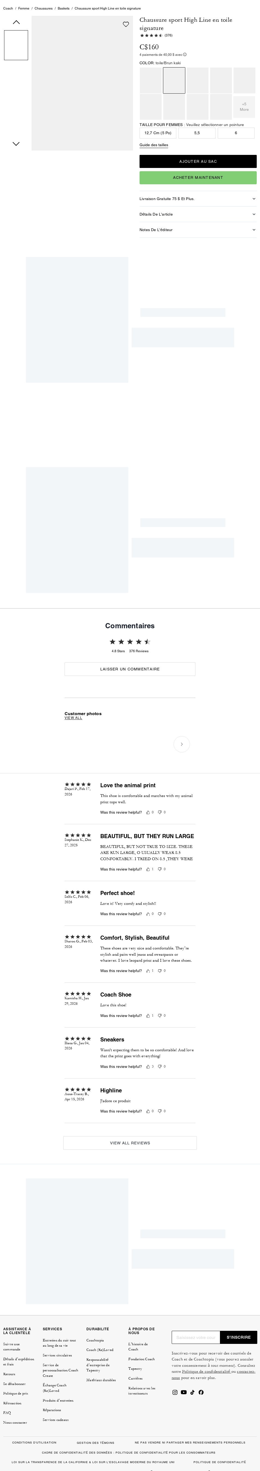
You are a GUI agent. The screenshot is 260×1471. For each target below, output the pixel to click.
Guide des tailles (154, 171)
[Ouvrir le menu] (250, 13)
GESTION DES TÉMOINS (95, 1430)
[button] (15, 71)
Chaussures (44, 34)
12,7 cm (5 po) (158, 159)
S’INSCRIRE (239, 1325)
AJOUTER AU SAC (198, 187)
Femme (23, 34)
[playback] (184, 498)
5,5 (197, 159)
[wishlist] (126, 50)
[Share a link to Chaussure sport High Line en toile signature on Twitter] (237, 370)
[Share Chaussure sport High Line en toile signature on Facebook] (210, 370)
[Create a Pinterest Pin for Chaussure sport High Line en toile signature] (223, 370)
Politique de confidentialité (206, 1359)
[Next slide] (182, 876)
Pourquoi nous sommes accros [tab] (155, 404)
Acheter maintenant (198, 203)
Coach (8, 34)
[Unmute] (198, 498)
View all (73, 849)
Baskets (63, 34)
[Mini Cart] (242, 13)
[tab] (17, 15)
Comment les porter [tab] (94, 404)
